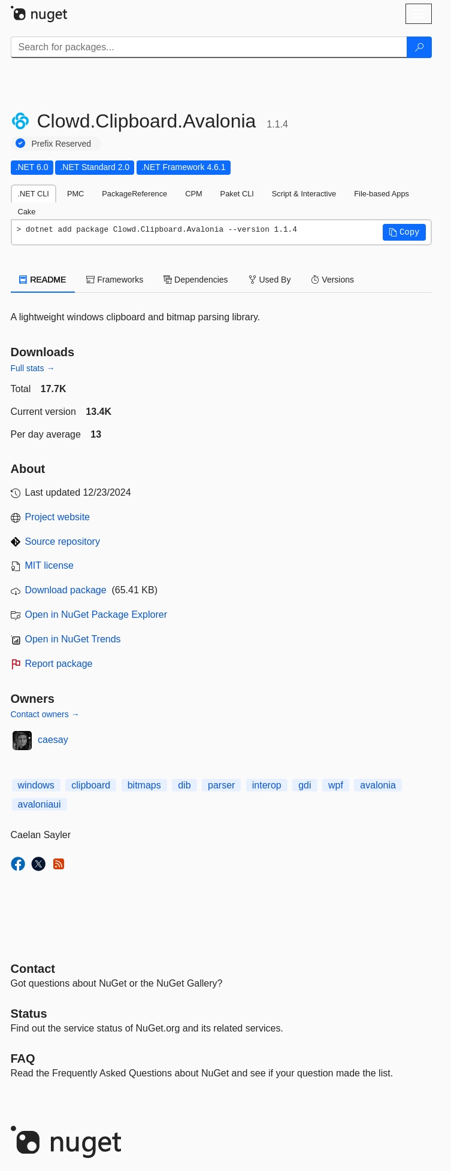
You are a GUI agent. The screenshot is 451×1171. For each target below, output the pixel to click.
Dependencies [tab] (196, 280)
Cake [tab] (27, 211)
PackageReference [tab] (134, 193)
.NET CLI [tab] (33, 193)
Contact (33, 968)
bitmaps (144, 785)
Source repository (62, 541)
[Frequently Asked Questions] (23, 1058)
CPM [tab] (193, 193)
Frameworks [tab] (114, 280)
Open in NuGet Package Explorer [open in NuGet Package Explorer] (96, 614)
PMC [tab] (75, 193)
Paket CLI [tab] (237, 193)
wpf (335, 785)
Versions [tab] (332, 280)
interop (267, 785)
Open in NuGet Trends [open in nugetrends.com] (73, 639)
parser (221, 785)
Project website (57, 517)
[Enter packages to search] (209, 47)
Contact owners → (45, 714)
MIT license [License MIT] (49, 565)
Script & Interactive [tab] (304, 193)
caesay (53, 740)
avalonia (378, 785)
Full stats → (33, 368)
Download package (66, 590)
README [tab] (43, 280)
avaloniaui (39, 804)
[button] (404, 232)
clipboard (90, 785)
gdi (304, 785)
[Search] (419, 47)
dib (184, 785)
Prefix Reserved (62, 143)
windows (36, 785)
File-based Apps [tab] (381, 193)
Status (29, 1013)
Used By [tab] (270, 280)
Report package (59, 664)
